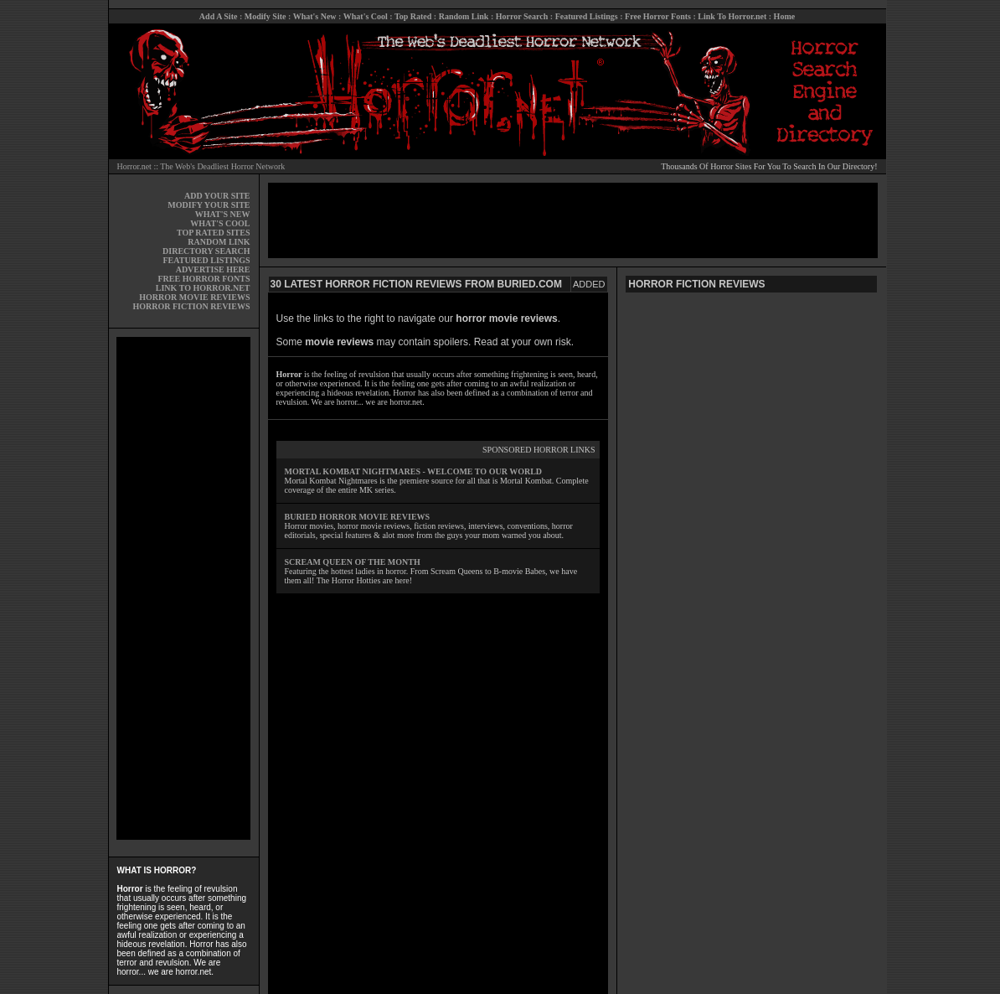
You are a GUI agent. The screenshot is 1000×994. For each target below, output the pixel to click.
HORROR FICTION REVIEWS (191, 306)
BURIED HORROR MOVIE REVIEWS (357, 516)
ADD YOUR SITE (217, 195)
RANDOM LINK (219, 241)
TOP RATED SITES (213, 232)
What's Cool (365, 16)
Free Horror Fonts (658, 16)
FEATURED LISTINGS (206, 260)
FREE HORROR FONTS (203, 278)
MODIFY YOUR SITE (209, 205)
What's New (315, 16)
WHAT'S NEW (222, 214)
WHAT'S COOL (220, 223)
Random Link (464, 16)
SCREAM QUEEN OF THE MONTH (352, 562)
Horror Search (522, 16)
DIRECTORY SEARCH (206, 251)
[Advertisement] (183, 588)
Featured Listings (586, 16)
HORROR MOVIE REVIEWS (194, 297)
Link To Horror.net (732, 16)
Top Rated (412, 16)
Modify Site (265, 16)
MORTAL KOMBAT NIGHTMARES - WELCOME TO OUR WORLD (414, 471)
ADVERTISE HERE (213, 269)
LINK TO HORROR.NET (203, 288)
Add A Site (218, 16)
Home (785, 16)
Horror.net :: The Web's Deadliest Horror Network (201, 166)
